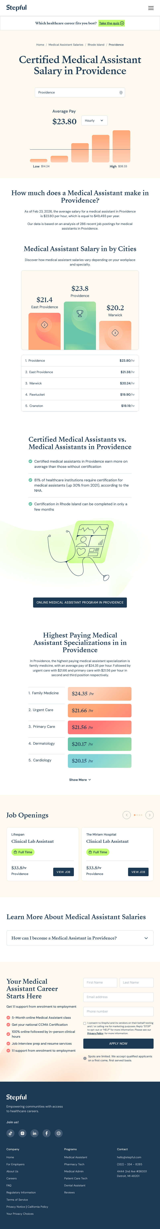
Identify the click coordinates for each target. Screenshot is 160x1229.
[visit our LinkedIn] (35, 1133)
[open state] (96, 45)
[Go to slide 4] (141, 815)
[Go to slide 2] (137, 815)
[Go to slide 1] (135, 815)
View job (63, 872)
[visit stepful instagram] (22, 1133)
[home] (16, 8)
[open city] (116, 45)
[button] (150, 8)
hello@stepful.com (129, 1157)
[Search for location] (80, 92)
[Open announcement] (111, 23)
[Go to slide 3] (139, 815)
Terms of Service (17, 1199)
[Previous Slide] (127, 815)
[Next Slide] (150, 815)
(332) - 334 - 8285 (129, 1164)
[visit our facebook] (10, 1133)
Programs (70, 1149)
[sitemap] (59, 1133)
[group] (42, 854)
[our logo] (16, 1097)
